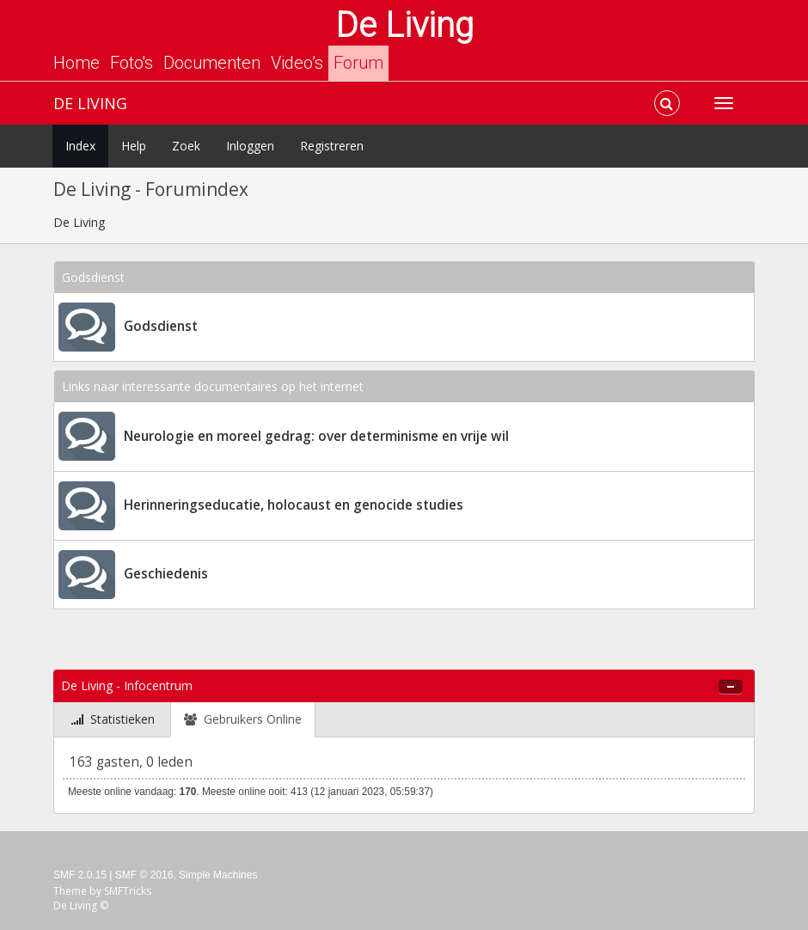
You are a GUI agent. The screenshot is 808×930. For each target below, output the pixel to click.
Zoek (186, 146)
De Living (404, 25)
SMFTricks (127, 891)
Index (80, 146)
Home (76, 62)
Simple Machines (218, 875)
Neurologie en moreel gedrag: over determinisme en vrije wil (316, 436)
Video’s (297, 62)
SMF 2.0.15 (80, 875)
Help (133, 146)
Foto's (131, 62)
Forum (358, 62)
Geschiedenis (166, 574)
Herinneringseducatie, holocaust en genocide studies (293, 505)
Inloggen (250, 146)
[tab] (113, 719)
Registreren (332, 146)
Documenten (211, 62)
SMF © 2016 (144, 875)
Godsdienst (161, 326)
